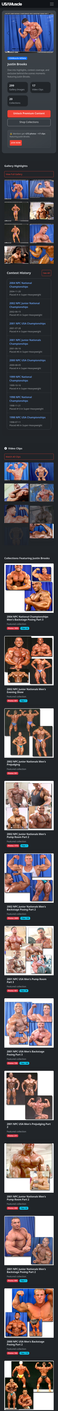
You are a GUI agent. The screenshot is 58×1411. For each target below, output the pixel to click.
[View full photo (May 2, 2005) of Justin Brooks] (42, 211)
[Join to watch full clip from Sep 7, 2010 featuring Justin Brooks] (16, 533)
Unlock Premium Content (29, 113)
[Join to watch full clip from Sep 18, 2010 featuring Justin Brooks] (16, 512)
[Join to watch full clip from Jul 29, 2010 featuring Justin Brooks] (42, 474)
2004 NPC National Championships (20, 284)
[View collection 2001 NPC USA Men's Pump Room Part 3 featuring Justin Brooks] (29, 960)
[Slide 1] (14, 49)
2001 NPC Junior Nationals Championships (25, 341)
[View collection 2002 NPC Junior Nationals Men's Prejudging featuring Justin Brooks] (29, 742)
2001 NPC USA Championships (27, 323)
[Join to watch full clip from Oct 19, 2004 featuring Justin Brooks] (42, 492)
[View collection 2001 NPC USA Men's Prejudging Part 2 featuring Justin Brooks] (29, 1105)
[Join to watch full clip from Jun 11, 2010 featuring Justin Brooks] (16, 495)
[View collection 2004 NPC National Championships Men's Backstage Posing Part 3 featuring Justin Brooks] (29, 597)
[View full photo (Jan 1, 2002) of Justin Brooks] (42, 189)
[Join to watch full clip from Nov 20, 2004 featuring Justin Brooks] (16, 473)
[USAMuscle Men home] (12, 4)
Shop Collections (29, 122)
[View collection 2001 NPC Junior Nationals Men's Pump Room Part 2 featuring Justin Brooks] (29, 1177)
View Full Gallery (14, 174)
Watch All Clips (13, 456)
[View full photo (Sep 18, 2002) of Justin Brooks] (16, 189)
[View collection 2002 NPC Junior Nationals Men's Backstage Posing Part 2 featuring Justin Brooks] (29, 887)
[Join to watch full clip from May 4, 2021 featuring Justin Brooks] (42, 512)
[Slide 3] (22, 49)
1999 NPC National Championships (20, 378)
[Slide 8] (44, 49)
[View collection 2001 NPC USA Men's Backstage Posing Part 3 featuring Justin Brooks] (29, 1032)
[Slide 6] (35, 49)
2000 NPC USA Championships (27, 360)
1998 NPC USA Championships (27, 417)
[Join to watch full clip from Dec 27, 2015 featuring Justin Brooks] (42, 533)
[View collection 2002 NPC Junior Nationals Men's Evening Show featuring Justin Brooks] (29, 670)
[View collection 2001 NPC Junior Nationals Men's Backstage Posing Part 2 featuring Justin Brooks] (29, 1250)
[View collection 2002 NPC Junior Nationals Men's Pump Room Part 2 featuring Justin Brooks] (29, 815)
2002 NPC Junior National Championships (24, 305)
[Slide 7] (39, 49)
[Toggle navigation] (51, 4)
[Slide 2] (18, 49)
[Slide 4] (27, 49)
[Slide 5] (31, 49)
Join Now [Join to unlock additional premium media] (16, 142)
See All (46, 273)
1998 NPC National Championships (20, 399)
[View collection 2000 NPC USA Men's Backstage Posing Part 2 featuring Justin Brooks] (29, 1322)
